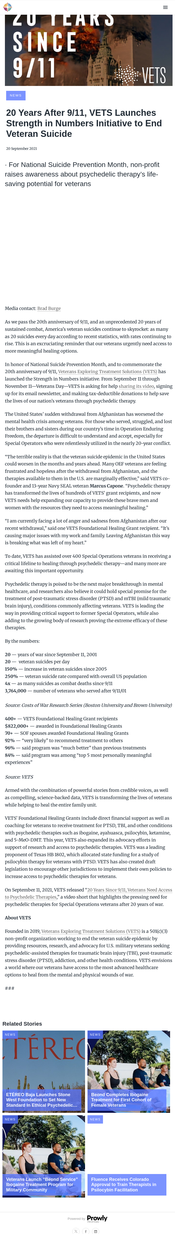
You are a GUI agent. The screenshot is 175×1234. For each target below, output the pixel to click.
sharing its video (136, 386)
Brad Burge (49, 308)
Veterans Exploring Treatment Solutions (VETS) (109, 371)
